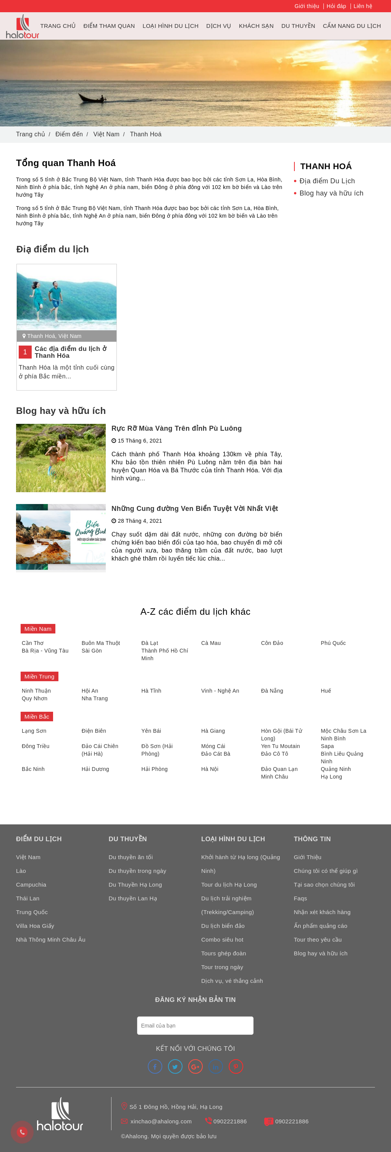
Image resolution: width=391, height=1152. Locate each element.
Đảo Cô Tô (274, 754)
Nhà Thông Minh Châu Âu (51, 939)
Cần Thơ (33, 643)
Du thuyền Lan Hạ (133, 898)
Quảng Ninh (336, 769)
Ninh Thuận (36, 691)
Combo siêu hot (222, 939)
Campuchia (31, 884)
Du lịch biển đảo (223, 926)
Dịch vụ (218, 26)
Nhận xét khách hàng (322, 912)
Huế (326, 691)
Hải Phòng (154, 769)
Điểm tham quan (109, 26)
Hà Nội (209, 769)
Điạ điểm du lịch (52, 249)
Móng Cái (213, 746)
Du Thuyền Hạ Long (135, 884)
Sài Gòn (92, 651)
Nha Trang (95, 698)
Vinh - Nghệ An (220, 691)
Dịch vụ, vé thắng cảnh (232, 981)
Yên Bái (151, 731)
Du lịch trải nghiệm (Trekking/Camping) (227, 905)
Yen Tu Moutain (280, 746)
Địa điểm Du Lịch (327, 181)
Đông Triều (36, 746)
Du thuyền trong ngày (137, 871)
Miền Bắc (36, 716)
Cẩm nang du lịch (352, 26)
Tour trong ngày (222, 967)
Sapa (327, 746)
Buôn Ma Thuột (101, 643)
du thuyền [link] (298, 26)
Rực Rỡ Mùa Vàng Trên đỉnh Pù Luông (176, 428)
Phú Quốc (333, 643)
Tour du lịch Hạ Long (229, 884)
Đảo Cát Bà (216, 754)
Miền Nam (38, 628)
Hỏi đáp (336, 6)
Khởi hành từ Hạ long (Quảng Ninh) (240, 864)
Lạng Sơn (34, 731)
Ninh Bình (333, 738)
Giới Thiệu (308, 857)
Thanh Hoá (41, 336)
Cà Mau (211, 643)
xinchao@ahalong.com (161, 1121)
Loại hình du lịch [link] (170, 26)
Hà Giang (213, 731)
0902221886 (230, 1121)
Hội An (90, 691)
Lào (21, 871)
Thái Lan (28, 898)
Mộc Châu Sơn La (344, 731)
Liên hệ (363, 6)
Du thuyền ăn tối (131, 857)
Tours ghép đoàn (223, 953)
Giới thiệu (307, 6)
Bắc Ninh (33, 769)
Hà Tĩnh (151, 691)
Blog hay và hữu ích (61, 411)
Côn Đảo (272, 643)
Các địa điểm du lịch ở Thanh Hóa (70, 352)
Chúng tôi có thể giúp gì (326, 871)
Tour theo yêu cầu (318, 939)
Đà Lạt (149, 643)
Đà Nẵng (272, 691)
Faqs (300, 898)
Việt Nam (70, 336)
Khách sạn (256, 26)
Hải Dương (95, 769)
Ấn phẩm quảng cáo (320, 926)
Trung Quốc (32, 912)
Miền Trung (39, 676)
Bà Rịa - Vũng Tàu (45, 651)
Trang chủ (58, 26)
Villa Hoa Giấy (35, 926)
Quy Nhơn (34, 698)
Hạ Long (331, 777)
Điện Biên (94, 731)
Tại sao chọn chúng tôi (324, 884)
